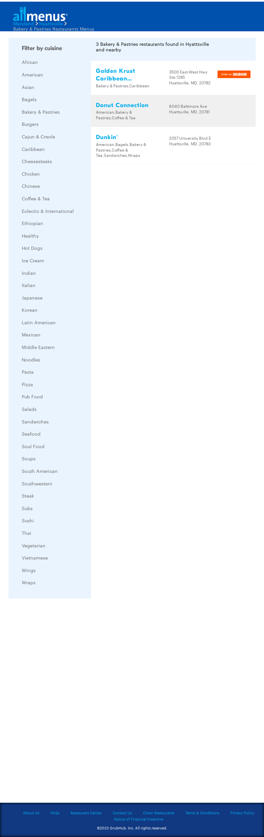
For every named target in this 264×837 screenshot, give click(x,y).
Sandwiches (35, 421)
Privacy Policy (242, 812)
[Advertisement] (58, 702)
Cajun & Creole (38, 136)
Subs (27, 508)
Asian (28, 87)
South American (40, 471)
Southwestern (37, 483)
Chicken (31, 173)
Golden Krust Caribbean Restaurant (115, 79)
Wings (29, 570)
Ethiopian (32, 223)
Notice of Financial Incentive (138, 819)
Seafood (31, 433)
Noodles (31, 359)
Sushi (28, 520)
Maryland (23, 23)
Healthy (30, 235)
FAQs (54, 812)
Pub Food (32, 396)
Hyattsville (51, 23)
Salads (29, 409)
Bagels (29, 99)
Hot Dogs (32, 248)
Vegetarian (33, 545)
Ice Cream (33, 260)
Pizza (27, 384)
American (32, 74)
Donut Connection (122, 105)
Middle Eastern (38, 347)
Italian (29, 285)
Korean (30, 309)
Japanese (32, 297)
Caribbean (33, 149)
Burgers (30, 124)
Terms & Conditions (202, 812)
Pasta (28, 371)
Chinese (31, 186)
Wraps (29, 582)
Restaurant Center (86, 812)
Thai (26, 533)
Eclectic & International (48, 211)
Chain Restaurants (158, 812)
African (30, 62)
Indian (29, 273)
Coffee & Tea (36, 198)
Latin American (39, 322)
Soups (29, 458)
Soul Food (33, 446)
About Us (31, 812)
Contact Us (122, 812)
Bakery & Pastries (41, 111)
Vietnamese (35, 557)
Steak (28, 495)
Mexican (31, 334)
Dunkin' (107, 137)
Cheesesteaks (37, 161)
